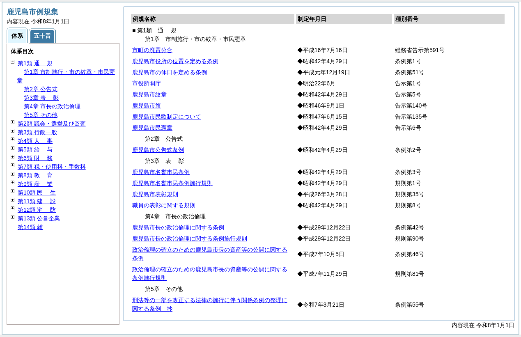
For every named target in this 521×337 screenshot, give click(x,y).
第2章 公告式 (40, 89)
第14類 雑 (30, 227)
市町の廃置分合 (152, 50)
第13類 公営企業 (39, 218)
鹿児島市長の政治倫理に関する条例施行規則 (189, 238)
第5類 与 (35, 149)
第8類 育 (35, 175)
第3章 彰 (41, 97)
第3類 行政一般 (37, 132)
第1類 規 (35, 63)
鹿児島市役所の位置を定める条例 (175, 61)
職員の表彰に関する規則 (163, 205)
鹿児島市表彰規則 (155, 194)
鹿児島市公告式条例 (158, 150)
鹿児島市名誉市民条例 (161, 172)
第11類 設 (37, 201)
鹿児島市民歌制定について (166, 116)
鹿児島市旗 (146, 105)
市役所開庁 (146, 83)
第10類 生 (37, 192)
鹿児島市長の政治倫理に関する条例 (178, 227)
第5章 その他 (40, 115)
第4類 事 (35, 141)
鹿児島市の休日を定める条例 (169, 72)
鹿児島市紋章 (149, 94)
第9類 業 (35, 184)
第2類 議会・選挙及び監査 (52, 123)
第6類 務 (35, 158)
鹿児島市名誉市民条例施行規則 (172, 183)
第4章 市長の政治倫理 (52, 106)
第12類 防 (37, 209)
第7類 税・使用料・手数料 (52, 166)
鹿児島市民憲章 (152, 127)
